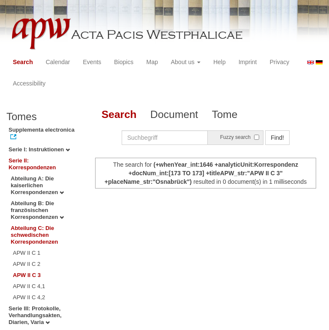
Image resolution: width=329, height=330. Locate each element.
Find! (277, 137)
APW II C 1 (26, 253)
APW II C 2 (26, 264)
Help (219, 62)
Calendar (58, 62)
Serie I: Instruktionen (39, 149)
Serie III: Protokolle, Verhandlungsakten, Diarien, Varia (35, 315)
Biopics (123, 62)
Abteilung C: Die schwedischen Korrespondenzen (34, 235)
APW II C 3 (27, 275)
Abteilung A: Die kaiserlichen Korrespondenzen (37, 185)
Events (92, 62)
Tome (224, 114)
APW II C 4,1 (29, 286)
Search (23, 62)
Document (174, 114)
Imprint (248, 62)
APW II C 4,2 (29, 297)
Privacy (279, 62)
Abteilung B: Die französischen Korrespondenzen (37, 210)
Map (152, 62)
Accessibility (29, 83)
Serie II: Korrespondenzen (32, 164)
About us (185, 62)
